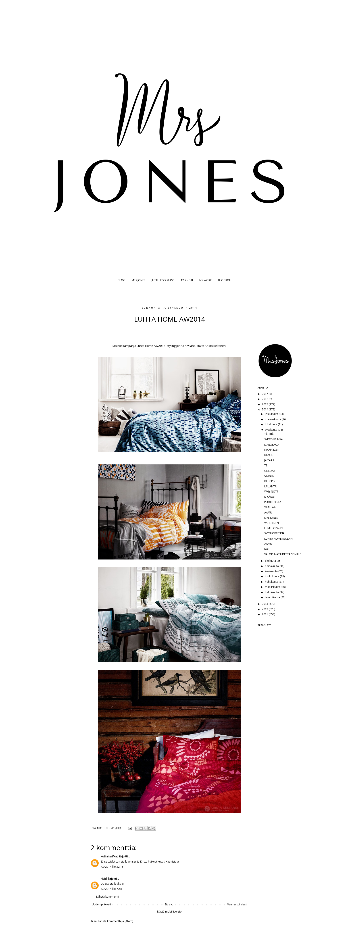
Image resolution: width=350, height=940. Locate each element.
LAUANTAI (270, 486)
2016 (265, 399)
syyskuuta (271, 430)
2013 (265, 604)
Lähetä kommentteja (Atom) (115, 921)
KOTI (267, 549)
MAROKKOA (271, 445)
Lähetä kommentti (107, 896)
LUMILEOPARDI (273, 528)
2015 (265, 404)
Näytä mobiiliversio (169, 911)
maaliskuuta (273, 587)
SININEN (269, 476)
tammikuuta (273, 597)
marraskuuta (273, 419)
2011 (265, 614)
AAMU (268, 512)
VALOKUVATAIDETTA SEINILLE (282, 554)
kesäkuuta (271, 571)
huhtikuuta (272, 582)
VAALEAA (270, 507)
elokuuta (271, 561)
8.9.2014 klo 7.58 (111, 889)
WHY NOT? (271, 491)
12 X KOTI (187, 280)
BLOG (121, 280)
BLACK (268, 455)
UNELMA (269, 471)
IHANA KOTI (271, 450)
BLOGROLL (225, 280)
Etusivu (169, 904)
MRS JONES (138, 280)
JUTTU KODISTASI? (163, 280)
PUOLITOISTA (272, 502)
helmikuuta (272, 592)
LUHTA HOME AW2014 (278, 539)
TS (265, 465)
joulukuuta (272, 414)
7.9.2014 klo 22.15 (112, 867)
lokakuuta (271, 424)
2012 (265, 609)
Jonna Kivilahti (185, 346)
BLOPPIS (269, 481)
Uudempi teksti (101, 904)
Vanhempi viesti (237, 904)
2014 (265, 409)
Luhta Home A (146, 346)
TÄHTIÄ (269, 434)
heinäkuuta (272, 566)
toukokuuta (272, 576)
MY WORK (205, 280)
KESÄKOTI (270, 497)
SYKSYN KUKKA (273, 439)
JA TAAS (269, 460)
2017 (265, 394)
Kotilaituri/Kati (109, 856)
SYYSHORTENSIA (274, 533)
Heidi (104, 879)
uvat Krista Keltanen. (212, 346)
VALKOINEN (271, 523)
